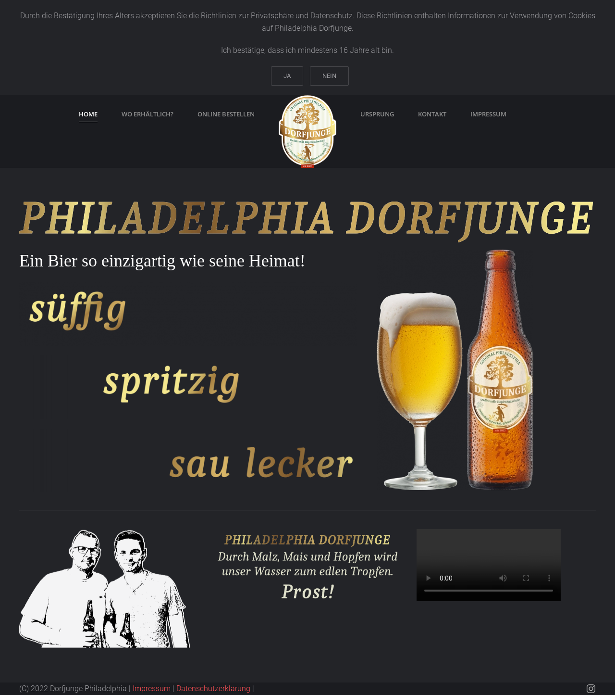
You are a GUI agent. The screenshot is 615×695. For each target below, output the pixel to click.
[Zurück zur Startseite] (307, 131)
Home (88, 114)
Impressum (152, 688)
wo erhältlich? (147, 114)
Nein (329, 75)
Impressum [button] (488, 114)
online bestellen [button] (226, 114)
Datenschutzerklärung (213, 688)
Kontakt (432, 114)
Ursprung (377, 114)
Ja (287, 75)
